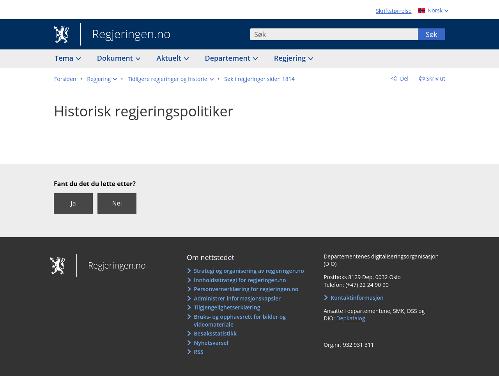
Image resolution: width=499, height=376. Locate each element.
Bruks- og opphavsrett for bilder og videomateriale (240, 320)
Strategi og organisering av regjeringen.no (249, 270)
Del (404, 78)
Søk (431, 34)
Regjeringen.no (125, 35)
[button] (102, 79)
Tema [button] (65, 58)
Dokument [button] (116, 58)
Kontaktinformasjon (357, 297)
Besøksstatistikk (215, 333)
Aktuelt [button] (170, 58)
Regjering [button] (291, 58)
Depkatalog (350, 318)
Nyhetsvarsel (211, 342)
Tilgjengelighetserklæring (227, 307)
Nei (117, 203)
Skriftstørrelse (393, 10)
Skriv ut (436, 78)
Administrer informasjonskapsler (237, 298)
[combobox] (334, 34)
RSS (198, 351)
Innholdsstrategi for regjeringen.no (240, 280)
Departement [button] (228, 58)
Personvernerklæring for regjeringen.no (246, 289)
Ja (73, 203)
